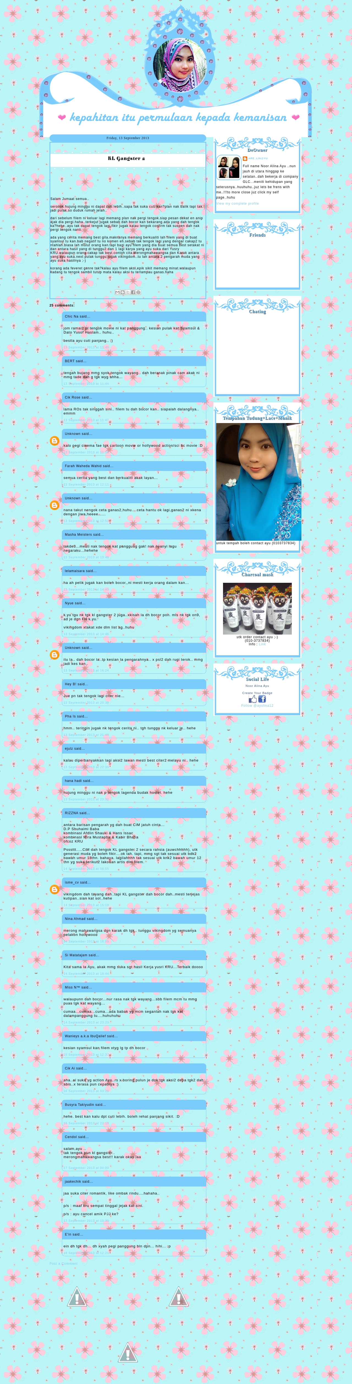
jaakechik (73, 1181)
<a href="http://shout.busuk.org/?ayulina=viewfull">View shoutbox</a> (257, 352)
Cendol (71, 1137)
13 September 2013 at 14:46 (86, 634)
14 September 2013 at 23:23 (86, 1022)
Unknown (73, 434)
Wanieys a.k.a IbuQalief (85, 1036)
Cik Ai (70, 1068)
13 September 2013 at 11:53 (86, 452)
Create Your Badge (257, 693)
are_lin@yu (258, 158)
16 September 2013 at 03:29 (86, 1091)
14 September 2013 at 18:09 (86, 941)
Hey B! (70, 684)
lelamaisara (75, 571)
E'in (68, 1234)
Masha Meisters (78, 535)
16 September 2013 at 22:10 (86, 1123)
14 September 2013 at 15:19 (86, 905)
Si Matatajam (76, 955)
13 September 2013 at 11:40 (86, 347)
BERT (70, 361)
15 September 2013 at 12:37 (86, 1054)
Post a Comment (64, 1264)
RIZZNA (71, 813)
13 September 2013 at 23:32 (86, 799)
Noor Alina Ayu (257, 685)
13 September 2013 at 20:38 (86, 702)
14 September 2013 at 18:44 (86, 973)
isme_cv (72, 882)
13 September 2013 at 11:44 (86, 383)
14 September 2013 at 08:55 (86, 868)
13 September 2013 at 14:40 (86, 589)
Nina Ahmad (75, 919)
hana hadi (73, 781)
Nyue (69, 603)
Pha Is (70, 716)
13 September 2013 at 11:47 (86, 420)
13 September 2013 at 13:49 (86, 557)
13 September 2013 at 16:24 (86, 670)
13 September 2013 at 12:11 (86, 484)
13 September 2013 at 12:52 (86, 520)
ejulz (69, 749)
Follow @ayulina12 (257, 706)
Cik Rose (73, 397)
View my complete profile (237, 203)
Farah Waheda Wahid (84, 466)
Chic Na (72, 316)
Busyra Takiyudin (79, 1105)
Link (262, 644)
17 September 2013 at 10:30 (86, 1220)
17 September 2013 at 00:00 (86, 1167)
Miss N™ (72, 987)
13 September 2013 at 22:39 (86, 767)
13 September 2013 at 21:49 (86, 734)
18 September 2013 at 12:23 (86, 1253)
